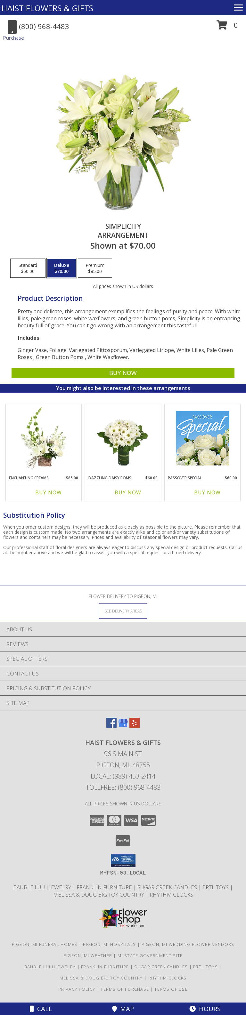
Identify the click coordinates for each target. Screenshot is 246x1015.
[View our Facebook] (111, 726)
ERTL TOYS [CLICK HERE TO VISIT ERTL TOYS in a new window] (216, 887)
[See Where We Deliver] (123, 611)
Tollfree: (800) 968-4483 (123, 787)
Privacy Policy (76, 989)
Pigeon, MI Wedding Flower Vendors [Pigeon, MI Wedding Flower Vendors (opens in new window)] (188, 944)
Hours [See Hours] (205, 1008)
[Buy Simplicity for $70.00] (123, 373)
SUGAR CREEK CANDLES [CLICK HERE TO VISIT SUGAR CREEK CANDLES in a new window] (167, 887)
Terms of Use (171, 989)
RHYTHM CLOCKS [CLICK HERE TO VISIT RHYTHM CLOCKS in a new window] (171, 894)
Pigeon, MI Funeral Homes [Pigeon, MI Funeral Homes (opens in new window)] (45, 944)
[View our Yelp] (134, 726)
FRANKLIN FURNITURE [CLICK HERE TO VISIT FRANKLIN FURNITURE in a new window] (105, 887)
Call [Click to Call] (41, 1008)
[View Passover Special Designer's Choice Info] (202, 438)
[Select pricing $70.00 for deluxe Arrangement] (61, 268)
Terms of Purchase (125, 989)
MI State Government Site (150, 955)
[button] (227, 27)
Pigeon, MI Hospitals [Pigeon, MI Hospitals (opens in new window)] (109, 944)
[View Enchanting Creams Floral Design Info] (43, 438)
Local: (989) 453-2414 (123, 776)
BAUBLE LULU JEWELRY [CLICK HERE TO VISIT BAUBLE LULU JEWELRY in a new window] (42, 887)
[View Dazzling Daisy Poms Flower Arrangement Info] (123, 438)
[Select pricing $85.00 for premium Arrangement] (95, 268)
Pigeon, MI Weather (87, 955)
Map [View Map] (123, 1008)
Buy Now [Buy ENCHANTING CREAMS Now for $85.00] (48, 492)
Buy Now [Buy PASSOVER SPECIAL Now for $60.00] (207, 492)
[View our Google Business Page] (123, 726)
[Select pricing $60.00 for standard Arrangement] (28, 268)
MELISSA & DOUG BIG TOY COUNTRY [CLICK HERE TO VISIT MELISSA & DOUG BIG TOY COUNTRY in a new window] (99, 894)
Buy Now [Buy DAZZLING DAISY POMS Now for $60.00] (128, 492)
